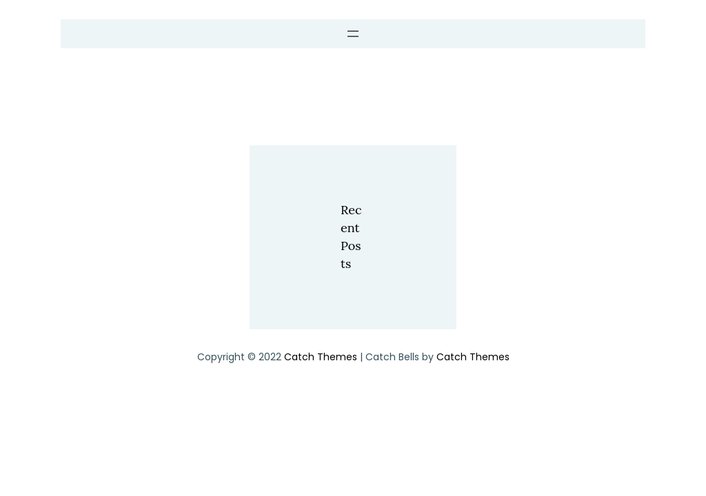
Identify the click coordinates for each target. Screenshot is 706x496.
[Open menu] (353, 33)
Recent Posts (351, 237)
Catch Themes (320, 357)
